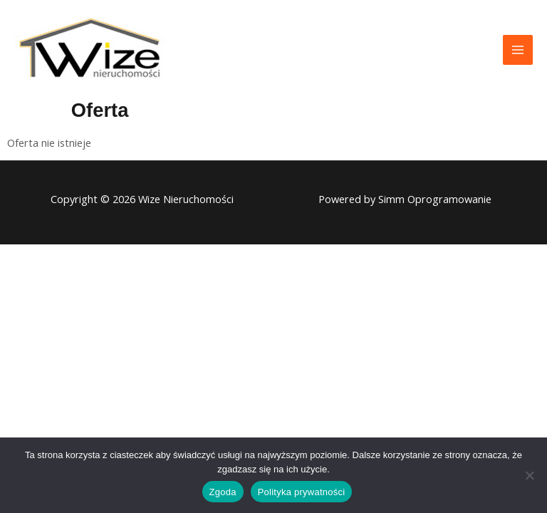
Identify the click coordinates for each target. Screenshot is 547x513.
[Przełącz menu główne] (518, 50)
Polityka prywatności (301, 492)
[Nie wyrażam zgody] (529, 475)
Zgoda (222, 492)
